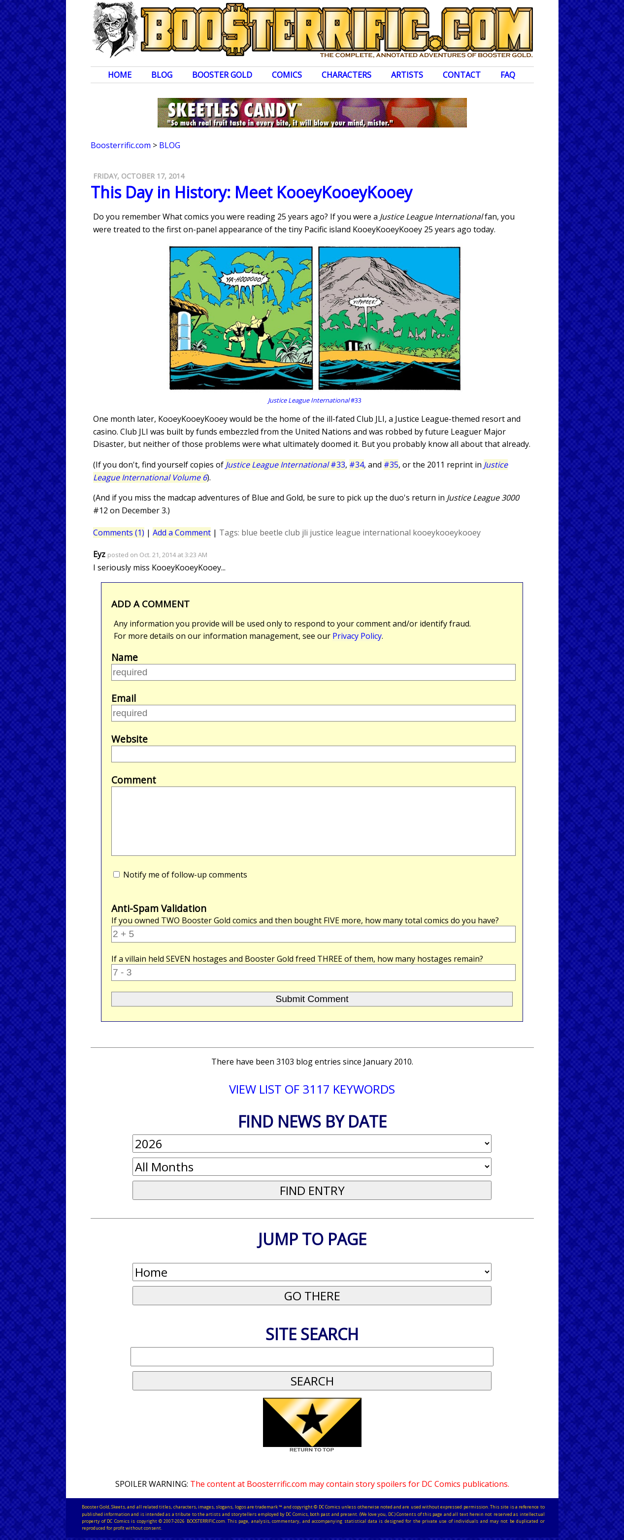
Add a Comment (182, 532)
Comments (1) (118, 532)
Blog (161, 74)
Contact (462, 74)
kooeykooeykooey (447, 532)
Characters (346, 74)
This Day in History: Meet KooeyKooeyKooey (251, 192)
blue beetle (262, 532)
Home (119, 74)
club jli (296, 532)
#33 (285, 464)
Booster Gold (222, 74)
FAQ (507, 74)
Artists (407, 74)
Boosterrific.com (121, 145)
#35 (391, 464)
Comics (287, 74)
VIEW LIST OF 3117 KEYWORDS (312, 1089)
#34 (356, 464)
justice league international (360, 532)
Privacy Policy (357, 635)
